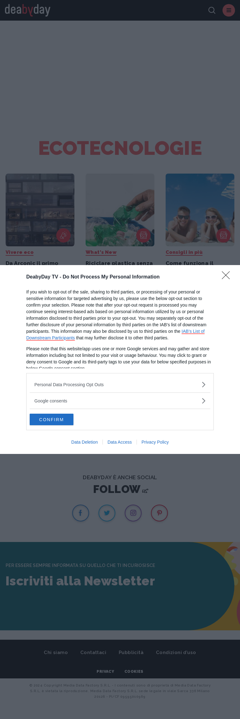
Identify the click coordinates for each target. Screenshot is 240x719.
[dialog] (120, 360)
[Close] (228, 277)
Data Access (120, 442)
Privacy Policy (155, 442)
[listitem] (120, 384)
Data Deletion (84, 442)
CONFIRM (59, 419)
